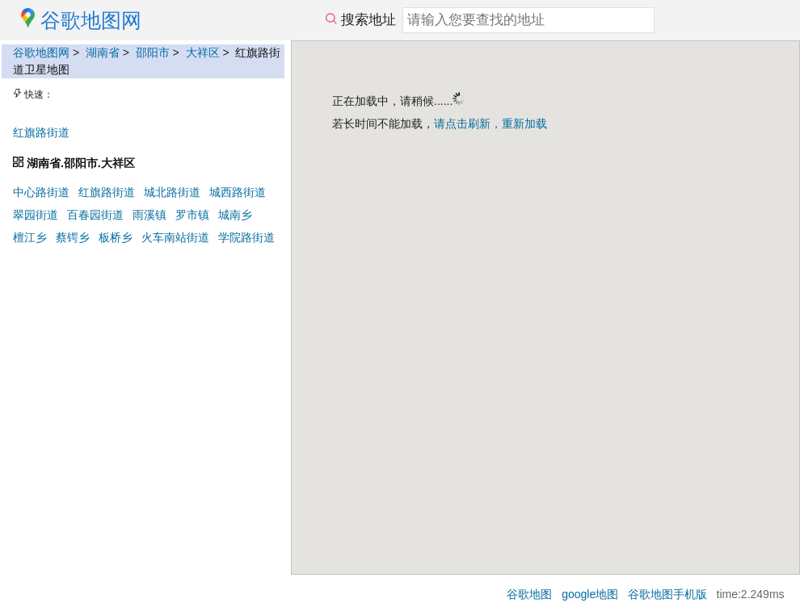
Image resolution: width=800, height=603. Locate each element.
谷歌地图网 (41, 52)
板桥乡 (116, 237)
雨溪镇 (149, 214)
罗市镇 (192, 214)
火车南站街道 (175, 237)
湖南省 (103, 52)
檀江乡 (30, 237)
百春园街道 (95, 214)
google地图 (590, 594)
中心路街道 (41, 192)
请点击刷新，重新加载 (490, 123)
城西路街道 (237, 192)
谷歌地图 (529, 594)
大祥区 (203, 52)
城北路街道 (172, 192)
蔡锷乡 (73, 237)
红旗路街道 (41, 132)
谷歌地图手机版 (667, 594)
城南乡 (235, 214)
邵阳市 (153, 52)
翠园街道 (35, 214)
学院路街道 (246, 237)
